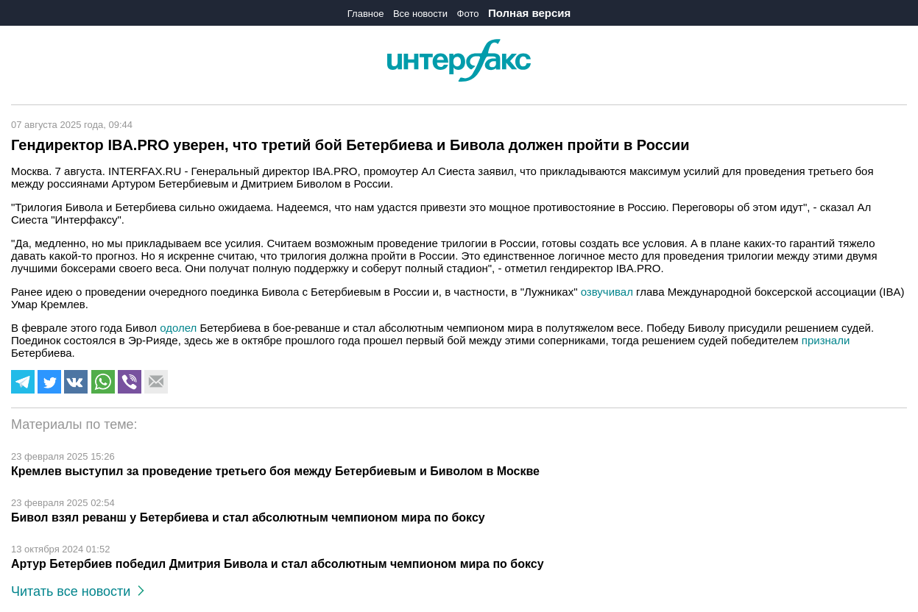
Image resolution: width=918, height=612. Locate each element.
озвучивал (608, 291)
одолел (180, 327)
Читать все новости (77, 591)
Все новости (420, 13)
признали (826, 340)
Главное (365, 13)
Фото (468, 13)
